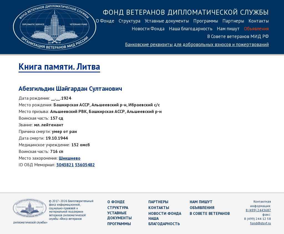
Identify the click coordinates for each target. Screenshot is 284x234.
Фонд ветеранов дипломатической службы (186, 12)
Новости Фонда (148, 29)
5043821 (65, 164)
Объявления (256, 29)
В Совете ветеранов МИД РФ (238, 36)
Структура (129, 21)
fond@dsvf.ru (260, 223)
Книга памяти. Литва (59, 66)
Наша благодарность (190, 29)
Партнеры (233, 21)
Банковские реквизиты (197, 44)
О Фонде (105, 21)
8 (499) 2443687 (258, 210)
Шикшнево (69, 158)
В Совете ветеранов (210, 213)
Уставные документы (167, 21)
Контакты (258, 21)
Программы (205, 21)
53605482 (85, 164)
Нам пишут (228, 29)
